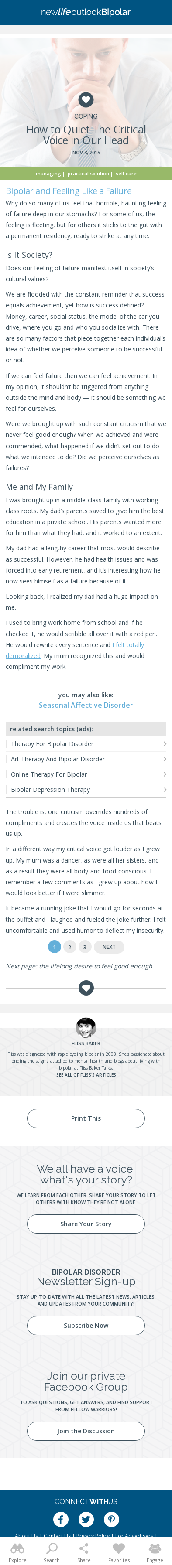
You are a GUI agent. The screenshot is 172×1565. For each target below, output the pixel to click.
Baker (86, 1043)
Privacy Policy (93, 1536)
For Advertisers (134, 1536)
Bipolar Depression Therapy (50, 789)
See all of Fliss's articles (86, 1075)
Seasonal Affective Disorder (86, 705)
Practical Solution (88, 173)
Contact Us (57, 1536)
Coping (86, 116)
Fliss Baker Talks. (96, 1068)
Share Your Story (86, 1224)
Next (109, 947)
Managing (48, 173)
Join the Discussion (86, 1431)
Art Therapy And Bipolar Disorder (58, 759)
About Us (26, 1536)
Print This (86, 1118)
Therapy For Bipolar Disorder (52, 744)
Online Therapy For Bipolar (49, 774)
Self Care (126, 173)
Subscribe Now (86, 1325)
